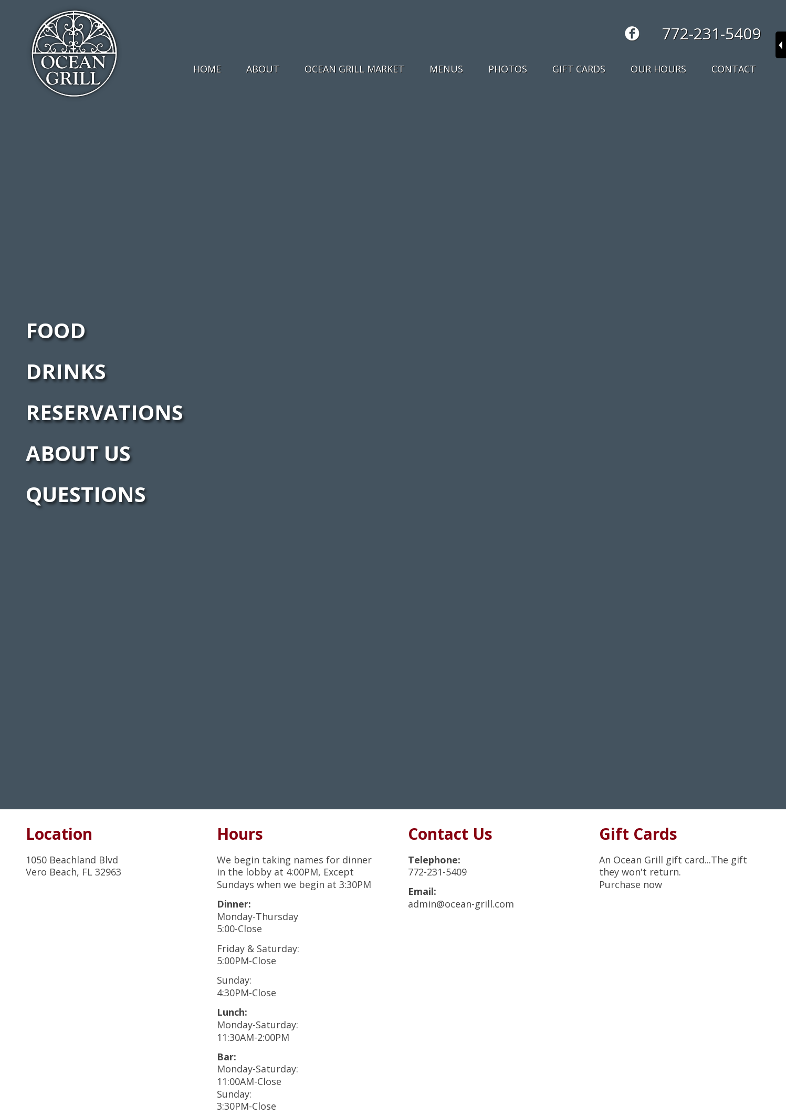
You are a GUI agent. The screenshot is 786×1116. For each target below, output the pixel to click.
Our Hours (658, 68)
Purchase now (630, 884)
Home (207, 68)
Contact (733, 68)
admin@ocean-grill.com (461, 904)
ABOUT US (78, 453)
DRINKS (66, 371)
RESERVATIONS (104, 412)
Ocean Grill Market (354, 68)
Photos (507, 68)
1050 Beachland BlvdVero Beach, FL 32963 (73, 866)
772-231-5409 (711, 33)
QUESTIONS (86, 493)
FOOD (56, 330)
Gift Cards (578, 68)
